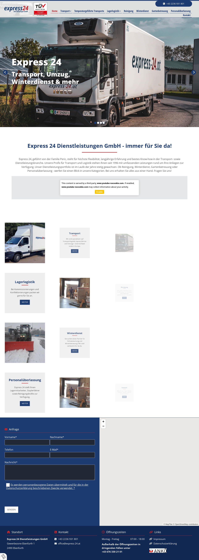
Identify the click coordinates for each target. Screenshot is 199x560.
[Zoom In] (103, 421)
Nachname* (57, 437)
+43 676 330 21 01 (112, 551)
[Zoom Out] (103, 426)
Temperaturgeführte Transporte (89, 11)
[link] (66, 11)
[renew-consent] (3, 556)
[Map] (149, 472)
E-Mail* (54, 449)
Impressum (159, 539)
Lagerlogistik (113, 11)
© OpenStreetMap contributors (185, 524)
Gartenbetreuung (160, 11)
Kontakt (187, 15)
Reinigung (128, 11)
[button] (173, 4)
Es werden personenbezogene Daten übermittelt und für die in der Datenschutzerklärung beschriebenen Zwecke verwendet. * (47, 486)
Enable (99, 192)
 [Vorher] (5, 72)
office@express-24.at (69, 543)
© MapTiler (168, 524)
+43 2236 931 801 (68, 539)
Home (54, 11)
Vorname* (11, 437)
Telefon (9, 449)
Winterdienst (142, 11)
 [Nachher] (193, 72)
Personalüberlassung (181, 11)
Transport (65, 11)
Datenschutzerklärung (165, 543)
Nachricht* (11, 462)
